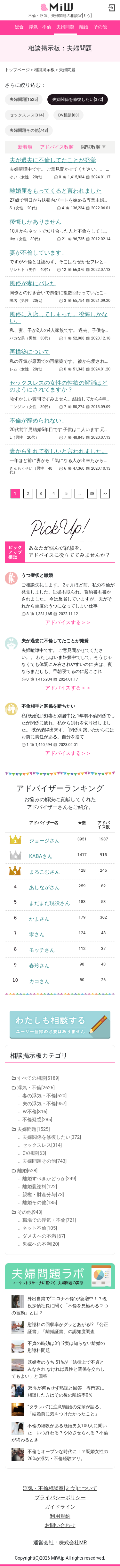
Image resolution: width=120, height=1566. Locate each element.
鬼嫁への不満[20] (40, 1244)
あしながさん (44, 887)
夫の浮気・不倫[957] (44, 1104)
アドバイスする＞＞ (68, 622)
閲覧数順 (90, 147)
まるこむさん (44, 872)
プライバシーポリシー (60, 1498)
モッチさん (42, 950)
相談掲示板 (44, 69)
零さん (36, 934)
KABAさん (40, 856)
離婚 (83, 26)
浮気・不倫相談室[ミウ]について (60, 1488)
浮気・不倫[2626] (36, 1088)
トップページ (17, 69)
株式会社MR (73, 1543)
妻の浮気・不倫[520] (44, 1096)
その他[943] (29, 1212)
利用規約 (60, 1516)
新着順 (25, 147)
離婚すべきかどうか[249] (49, 1179)
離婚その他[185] (39, 1202)
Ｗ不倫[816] (34, 1112)
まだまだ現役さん (49, 903)
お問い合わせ (60, 1525)
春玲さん (39, 966)
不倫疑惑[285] (37, 1119)
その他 (100, 26)
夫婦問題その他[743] (29, 130)
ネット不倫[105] (39, 1228)
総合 (19, 26)
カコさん (39, 981)
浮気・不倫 (40, 26)
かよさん (39, 919)
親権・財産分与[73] (43, 1194)
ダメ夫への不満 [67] (43, 1236)
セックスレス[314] (27, 115)
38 (92, 493)
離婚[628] (27, 1171)
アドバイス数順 (57, 147)
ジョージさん (44, 841)
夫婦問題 (65, 26)
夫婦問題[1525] (24, 99)
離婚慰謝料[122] (39, 1186)
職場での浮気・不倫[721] (49, 1220)
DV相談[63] (68, 115)
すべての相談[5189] (38, 1078)
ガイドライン (60, 1507)
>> (105, 493)
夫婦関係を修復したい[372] (77, 99)
